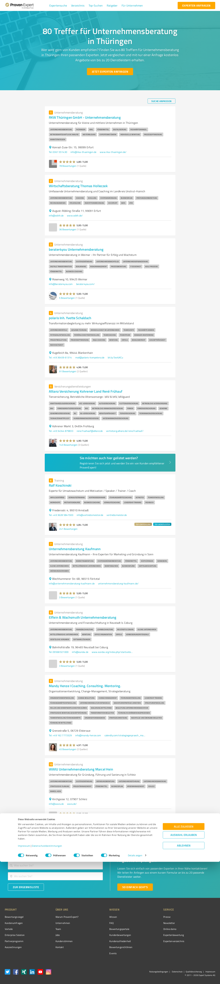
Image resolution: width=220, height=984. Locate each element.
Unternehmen (56, 923)
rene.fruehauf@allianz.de (90, 431)
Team (52, 929)
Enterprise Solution (15, 935)
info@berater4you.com (61, 284)
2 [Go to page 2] (134, 830)
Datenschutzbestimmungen (47, 968)
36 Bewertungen (67, 229)
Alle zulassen (183, 949)
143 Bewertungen (68, 444)
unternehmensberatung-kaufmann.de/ (118, 583)
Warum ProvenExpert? (60, 916)
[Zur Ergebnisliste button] (26, 887)
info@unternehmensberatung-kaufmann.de (72, 583)
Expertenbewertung (154, 935)
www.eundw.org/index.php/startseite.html (112, 652)
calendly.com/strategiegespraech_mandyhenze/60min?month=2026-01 (125, 735)
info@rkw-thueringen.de (83, 152)
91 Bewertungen (67, 371)
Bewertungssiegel (14, 916)
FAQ (99, 923)
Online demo (150, 929)
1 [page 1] (128, 830)
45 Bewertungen (67, 749)
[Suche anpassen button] (161, 101)
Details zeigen (135, 977)
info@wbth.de (56, 215)
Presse (147, 916)
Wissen (100, 916)
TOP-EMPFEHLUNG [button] (143, 524)
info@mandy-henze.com (88, 735)
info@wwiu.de (56, 803)
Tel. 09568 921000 (59, 652)
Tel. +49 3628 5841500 (61, 515)
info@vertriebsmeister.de (90, 515)
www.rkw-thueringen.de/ (113, 152)
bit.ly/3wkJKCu (115, 357)
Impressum (24, 968)
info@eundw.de (80, 652)
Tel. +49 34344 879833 (61, 431)
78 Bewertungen (67, 165)
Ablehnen (183, 968)
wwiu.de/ (72, 803)
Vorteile (9, 929)
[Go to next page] (173, 830)
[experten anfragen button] (196, 5)
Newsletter (150, 923)
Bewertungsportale (106, 929)
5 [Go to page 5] (154, 830)
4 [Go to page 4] (147, 830)
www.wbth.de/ (75, 215)
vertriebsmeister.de (117, 515)
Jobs (51, 935)
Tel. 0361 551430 (58, 152)
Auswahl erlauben (183, 957)
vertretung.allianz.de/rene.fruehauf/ (124, 431)
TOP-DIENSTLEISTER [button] (162, 524)
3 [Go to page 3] (141, 830)
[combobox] (55, 865)
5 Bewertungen (67, 297)
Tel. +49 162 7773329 (60, 735)
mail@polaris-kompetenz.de (90, 357)
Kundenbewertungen (107, 935)
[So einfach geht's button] (135, 887)
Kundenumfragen (14, 923)
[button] (58, 5)
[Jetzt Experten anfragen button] (110, 71)
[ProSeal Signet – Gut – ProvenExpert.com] (202, 923)
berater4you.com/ (85, 284)
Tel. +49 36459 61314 (60, 357)
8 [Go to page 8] (167, 830)
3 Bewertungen (67, 597)
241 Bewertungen (68, 528)
